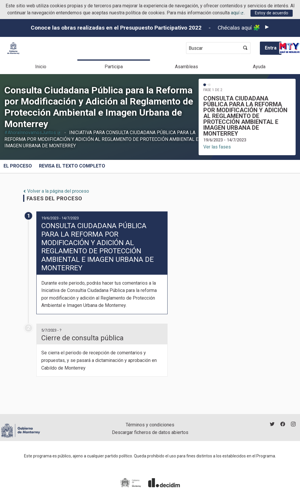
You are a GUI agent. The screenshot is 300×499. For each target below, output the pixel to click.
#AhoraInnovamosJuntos (32, 132)
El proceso (18, 166)
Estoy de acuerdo (271, 13)
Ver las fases (217, 147)
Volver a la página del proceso (56, 191)
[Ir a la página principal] (13, 48)
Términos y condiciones (150, 425)
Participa (114, 66)
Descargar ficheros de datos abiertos (150, 432)
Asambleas (186, 66)
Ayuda (259, 66)
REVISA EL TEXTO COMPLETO (72, 166)
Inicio (40, 66)
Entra (271, 48)
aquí (237, 13)
